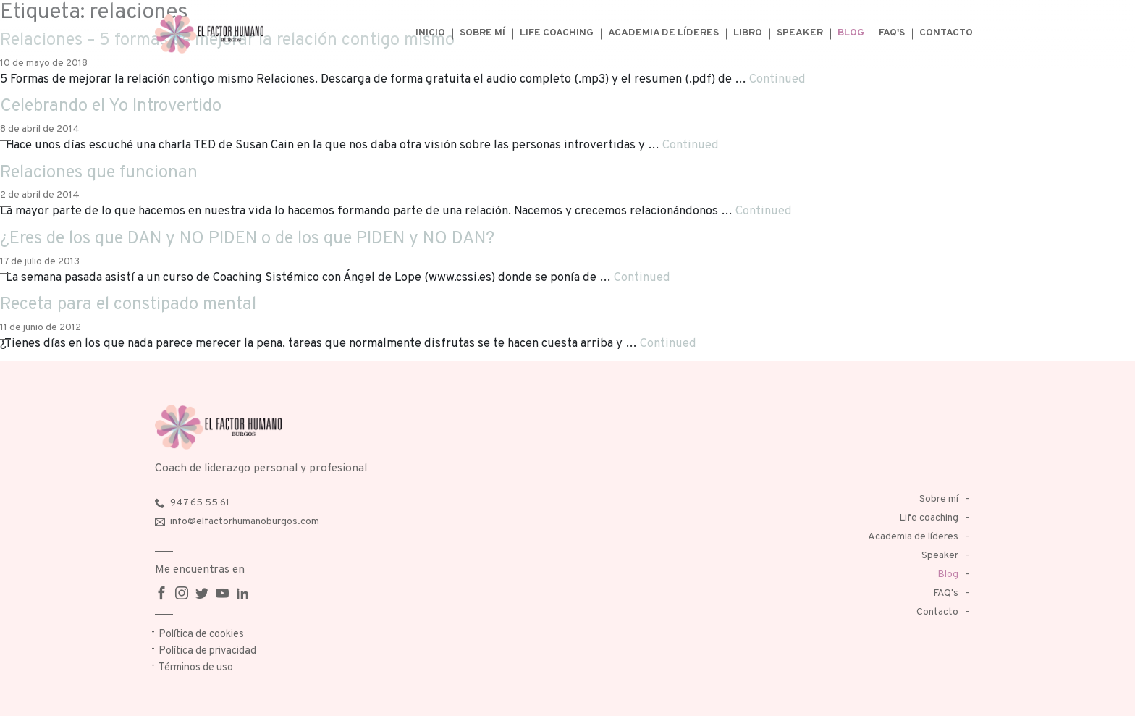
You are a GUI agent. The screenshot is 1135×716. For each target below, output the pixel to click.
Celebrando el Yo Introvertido (110, 106)
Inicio (430, 33)
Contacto (946, 33)
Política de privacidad (207, 651)
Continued (777, 79)
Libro (747, 33)
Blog (850, 33)
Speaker (800, 33)
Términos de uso (196, 668)
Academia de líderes (663, 33)
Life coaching (557, 33)
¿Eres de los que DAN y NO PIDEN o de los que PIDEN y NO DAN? (247, 239)
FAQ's (892, 33)
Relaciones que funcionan (99, 173)
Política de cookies (201, 634)
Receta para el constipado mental (128, 305)
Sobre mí (482, 33)
